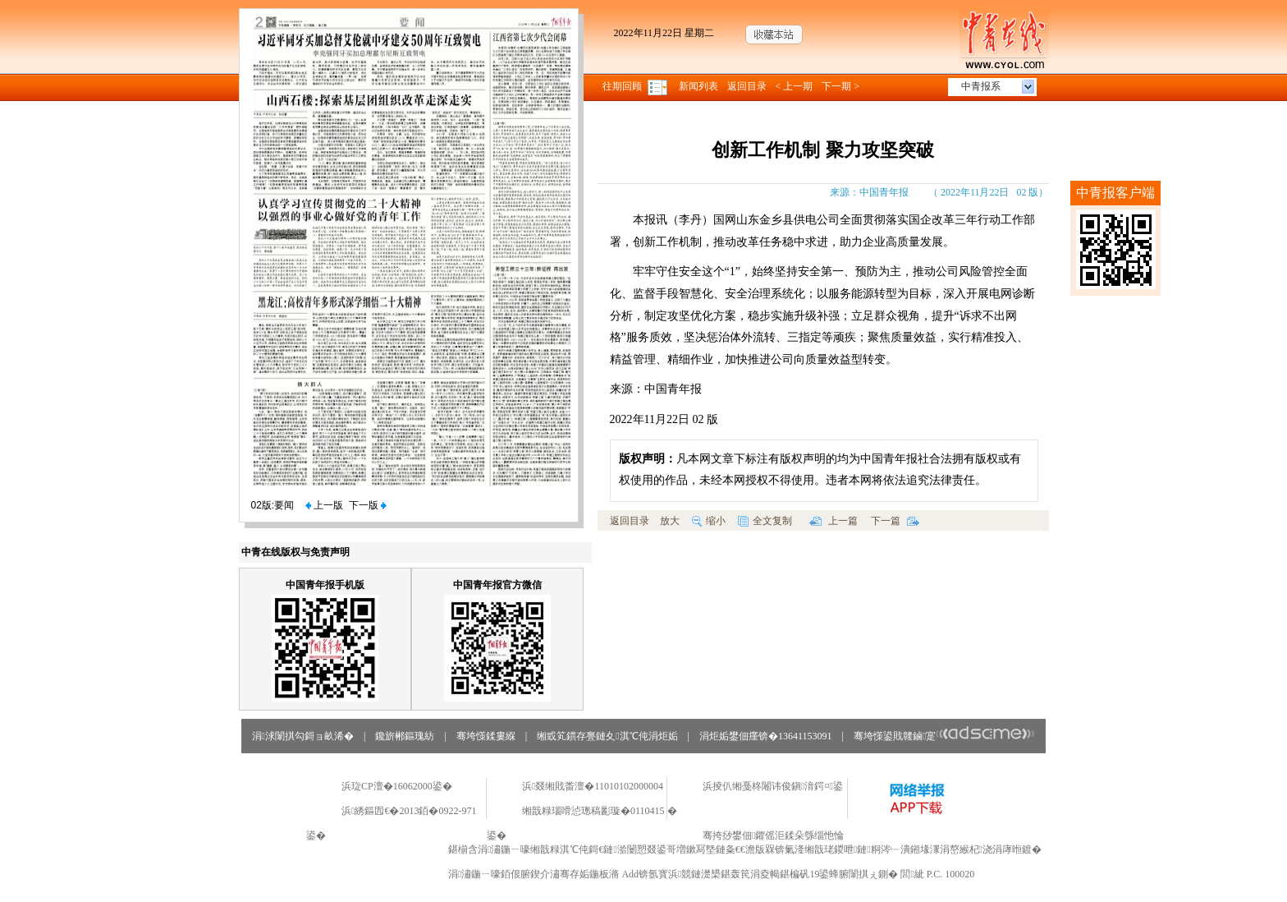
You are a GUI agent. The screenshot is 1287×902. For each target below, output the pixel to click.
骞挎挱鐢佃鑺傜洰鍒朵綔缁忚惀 (773, 835)
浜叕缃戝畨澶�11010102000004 (592, 786)
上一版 (324, 505)
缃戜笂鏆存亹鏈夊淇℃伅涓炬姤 (607, 736)
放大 (670, 521)
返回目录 (747, 86)
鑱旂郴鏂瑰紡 (404, 736)
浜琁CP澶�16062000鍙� (396, 786)
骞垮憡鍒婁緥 (485, 736)
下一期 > (840, 86)
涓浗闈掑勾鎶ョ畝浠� (303, 736)
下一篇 (895, 521)
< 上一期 (794, 86)
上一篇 (833, 521)
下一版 (368, 505)
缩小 (709, 521)
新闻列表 (698, 86)
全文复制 (765, 521)
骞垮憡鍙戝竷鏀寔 (944, 736)
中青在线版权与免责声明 (295, 552)
